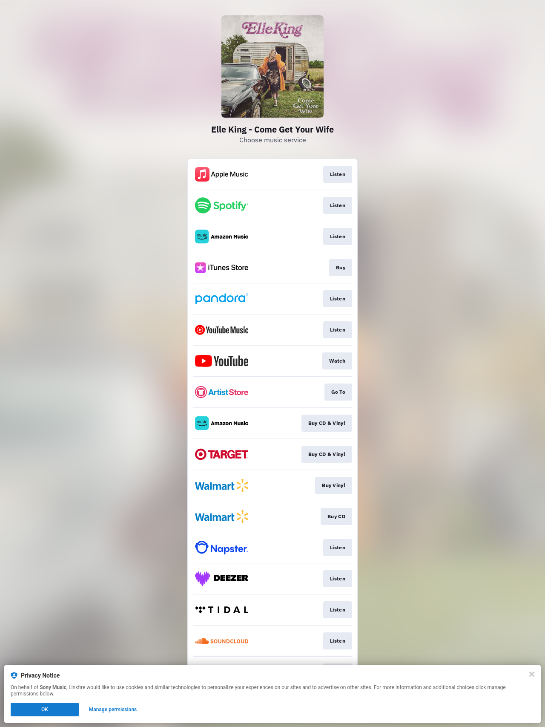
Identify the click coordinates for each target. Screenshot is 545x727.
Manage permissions (113, 710)
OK (44, 710)
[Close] (532, 674)
